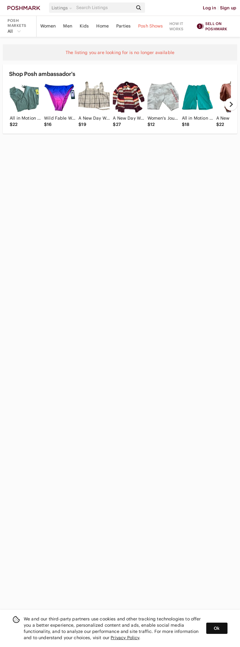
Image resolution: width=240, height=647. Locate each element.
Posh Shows (150, 26)
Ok (217, 628)
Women (48, 26)
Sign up (228, 8)
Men (67, 26)
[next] (231, 104)
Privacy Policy (125, 637)
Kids (84, 26)
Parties (123, 26)
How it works (176, 26)
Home (102, 26)
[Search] (104, 7)
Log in (209, 8)
